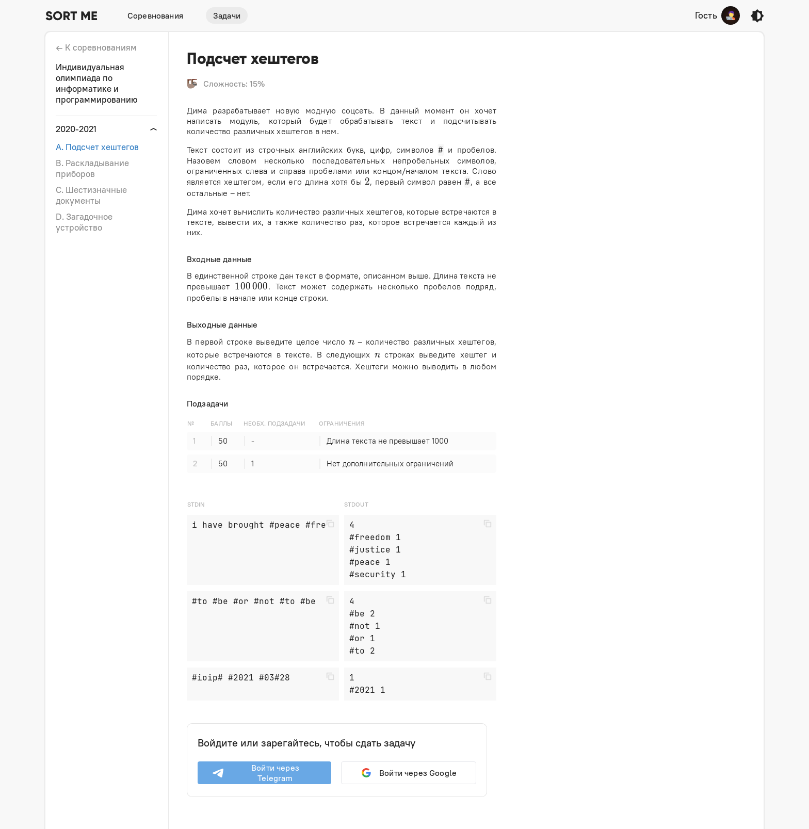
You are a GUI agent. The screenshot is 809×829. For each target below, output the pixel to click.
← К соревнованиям (96, 47)
